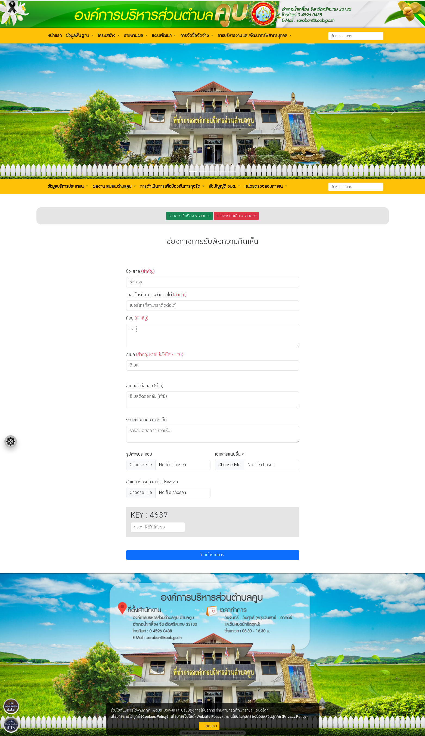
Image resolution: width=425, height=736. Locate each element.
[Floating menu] (10, 441)
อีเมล (154, 355)
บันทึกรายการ (212, 555)
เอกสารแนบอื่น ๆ (229, 454)
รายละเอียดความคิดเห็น (146, 420)
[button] (54, 35)
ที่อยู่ (137, 318)
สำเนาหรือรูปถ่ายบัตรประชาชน (152, 482)
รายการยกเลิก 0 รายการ (236, 216)
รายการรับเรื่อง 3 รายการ (189, 216)
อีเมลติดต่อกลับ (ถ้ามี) (144, 386)
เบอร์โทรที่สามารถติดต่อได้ (156, 295)
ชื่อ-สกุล (140, 271)
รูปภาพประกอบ (139, 454)
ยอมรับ (209, 726)
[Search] (355, 36)
